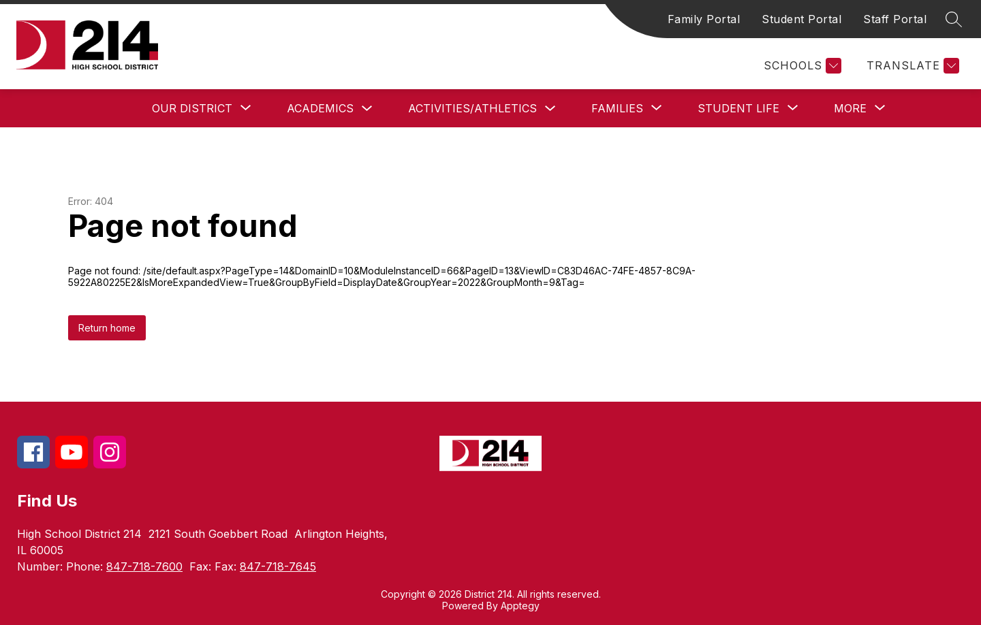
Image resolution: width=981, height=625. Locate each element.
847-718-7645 (278, 566)
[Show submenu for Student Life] (738, 108)
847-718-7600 (144, 566)
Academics (320, 108)
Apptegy (520, 605)
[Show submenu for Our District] (192, 108)
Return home (107, 328)
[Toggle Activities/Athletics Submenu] (550, 108)
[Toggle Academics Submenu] (367, 108)
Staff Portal (894, 19)
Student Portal (801, 19)
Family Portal (704, 19)
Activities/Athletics (472, 108)
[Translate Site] (911, 65)
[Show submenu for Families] (617, 108)
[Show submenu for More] (850, 108)
